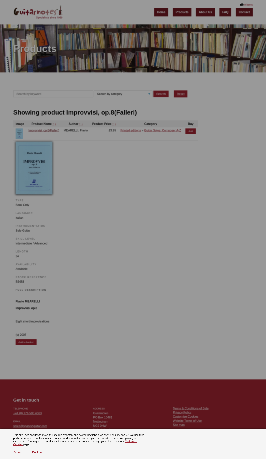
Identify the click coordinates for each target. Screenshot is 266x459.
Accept (17, 452)
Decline (37, 452)
